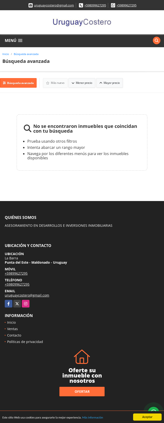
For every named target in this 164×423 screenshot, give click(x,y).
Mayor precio (110, 83)
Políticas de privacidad (25, 341)
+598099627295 (95, 5)
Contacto (14, 334)
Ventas (12, 328)
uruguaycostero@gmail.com (54, 5)
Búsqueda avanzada (26, 54)
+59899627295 (126, 5)
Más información (98, 418)
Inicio (5, 54)
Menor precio (82, 83)
